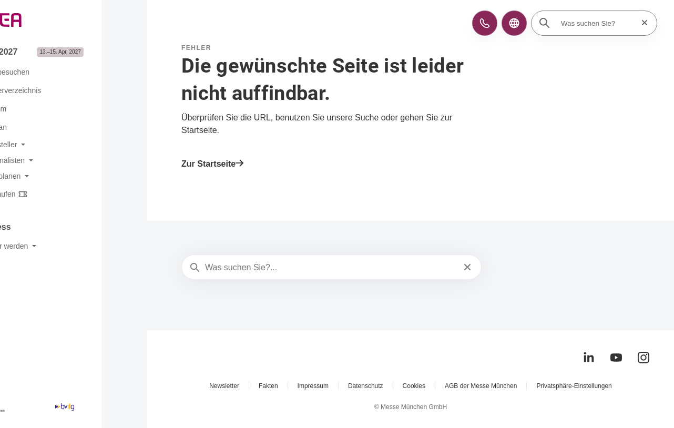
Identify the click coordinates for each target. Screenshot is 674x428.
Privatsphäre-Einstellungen (573, 386)
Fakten (268, 386)
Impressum (313, 386)
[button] (484, 23)
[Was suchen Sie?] (597, 23)
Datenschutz (365, 386)
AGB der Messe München (481, 386)
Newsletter (224, 386)
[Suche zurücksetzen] (641, 23)
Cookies (414, 386)
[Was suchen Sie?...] (330, 267)
